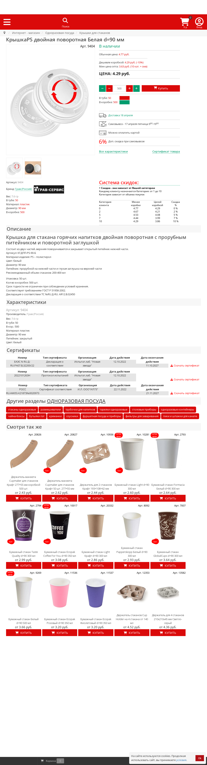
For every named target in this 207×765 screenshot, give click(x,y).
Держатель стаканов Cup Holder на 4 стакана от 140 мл (132, 619)
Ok (199, 758)
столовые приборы (144, 409)
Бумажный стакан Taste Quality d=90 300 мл (23, 554)
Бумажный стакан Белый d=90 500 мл (23, 621)
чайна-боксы (16, 416)
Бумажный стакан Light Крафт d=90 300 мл (96, 554)
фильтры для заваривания (142, 416)
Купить (23, 498)
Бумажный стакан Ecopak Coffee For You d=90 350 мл (59, 554)
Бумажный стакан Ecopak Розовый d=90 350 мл (59, 621)
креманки (55, 416)
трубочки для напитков (80, 409)
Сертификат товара (166, 151)
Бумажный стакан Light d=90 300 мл (132, 487)
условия (181, 760)
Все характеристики (113, 151)
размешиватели (51, 409)
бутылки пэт (36, 416)
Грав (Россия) (23, 189)
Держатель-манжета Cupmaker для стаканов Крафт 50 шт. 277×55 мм (59, 484)
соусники (72, 416)
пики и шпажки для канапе (180, 416)
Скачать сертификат (184, 365)
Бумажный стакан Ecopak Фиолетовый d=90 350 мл (95, 621)
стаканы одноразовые (22, 409)
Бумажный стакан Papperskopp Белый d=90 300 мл (131, 552)
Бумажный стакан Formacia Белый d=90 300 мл (168, 487)
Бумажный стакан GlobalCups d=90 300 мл (167, 554)
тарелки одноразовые (113, 409)
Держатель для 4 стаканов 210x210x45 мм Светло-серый (168, 619)
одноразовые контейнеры (177, 409)
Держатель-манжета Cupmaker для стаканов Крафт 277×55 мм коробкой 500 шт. (23, 483)
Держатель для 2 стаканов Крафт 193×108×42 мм (96, 487)
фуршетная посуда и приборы (102, 416)
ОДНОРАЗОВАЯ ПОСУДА (76, 401)
